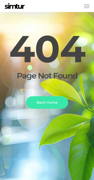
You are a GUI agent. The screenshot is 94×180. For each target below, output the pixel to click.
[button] (86, 6)
